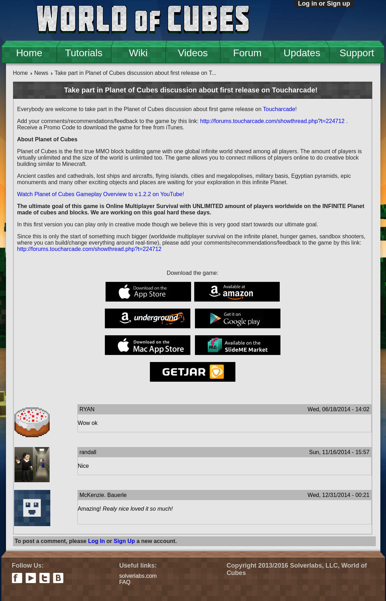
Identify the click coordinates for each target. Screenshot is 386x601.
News (41, 73)
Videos (193, 52)
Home (29, 52)
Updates (302, 52)
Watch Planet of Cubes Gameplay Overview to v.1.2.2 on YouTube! (100, 194)
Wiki (138, 52)
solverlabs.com (138, 576)
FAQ (125, 582)
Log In (96, 541)
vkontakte (58, 578)
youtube (31, 578)
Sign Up (124, 541)
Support (357, 52)
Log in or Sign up (324, 3)
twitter (44, 578)
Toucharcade (279, 109)
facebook (17, 578)
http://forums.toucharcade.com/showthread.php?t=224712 (272, 121)
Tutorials (83, 52)
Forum (247, 52)
